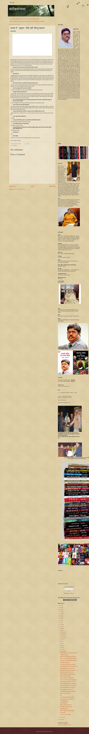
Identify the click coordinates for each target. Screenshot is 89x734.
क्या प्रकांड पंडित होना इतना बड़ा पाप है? (66, 689)
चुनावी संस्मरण (28, 21)
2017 (60, 622)
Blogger (51, 731)
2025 (60, 607)
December (62, 632)
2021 (60, 615)
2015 (60, 626)
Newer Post (12, 186)
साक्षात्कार (37, 18)
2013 (60, 630)
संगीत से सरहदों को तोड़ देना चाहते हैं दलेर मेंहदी (68, 685)
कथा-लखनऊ (36, 21)
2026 (60, 605)
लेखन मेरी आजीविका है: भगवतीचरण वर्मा (67, 678)
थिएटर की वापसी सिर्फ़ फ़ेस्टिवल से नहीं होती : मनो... (68, 683)
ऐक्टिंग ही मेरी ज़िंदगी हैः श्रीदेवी (65, 676)
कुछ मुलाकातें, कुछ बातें (64, 708)
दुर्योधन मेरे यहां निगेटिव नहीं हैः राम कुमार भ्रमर (67, 687)
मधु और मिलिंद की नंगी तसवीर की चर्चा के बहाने (68, 691)
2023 (60, 611)
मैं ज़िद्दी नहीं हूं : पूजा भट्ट (64, 654)
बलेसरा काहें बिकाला (63, 703)
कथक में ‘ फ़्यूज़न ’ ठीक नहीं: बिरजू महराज (67, 710)
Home (32, 186)
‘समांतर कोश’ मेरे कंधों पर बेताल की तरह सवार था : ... (69, 670)
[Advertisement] (64, 122)
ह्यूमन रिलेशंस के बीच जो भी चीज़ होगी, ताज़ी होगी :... (69, 660)
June (61, 643)
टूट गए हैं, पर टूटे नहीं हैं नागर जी (65, 693)
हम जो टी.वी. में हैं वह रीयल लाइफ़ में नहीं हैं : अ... (68, 664)
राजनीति (14, 21)
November (62, 634)
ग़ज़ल (31, 18)
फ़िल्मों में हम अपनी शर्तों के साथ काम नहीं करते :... (68, 656)
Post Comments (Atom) (20, 189)
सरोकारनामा (17, 9)
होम (10, 18)
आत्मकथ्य (13, 18)
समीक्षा (11, 21)
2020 (60, 617)
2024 (60, 609)
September (62, 637)
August (61, 639)
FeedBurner (71, 593)
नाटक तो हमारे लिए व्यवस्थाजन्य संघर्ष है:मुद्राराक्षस (68, 679)
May (61, 645)
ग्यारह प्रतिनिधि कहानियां (64, 701)
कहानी (21, 18)
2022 (60, 613)
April (61, 647)
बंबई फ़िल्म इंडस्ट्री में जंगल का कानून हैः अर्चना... (68, 674)
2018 (60, 620)
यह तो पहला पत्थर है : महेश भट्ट (65, 714)
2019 (60, 618)
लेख (17, 21)
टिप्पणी (23, 21)
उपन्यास (24, 18)
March (61, 649)
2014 (60, 628)
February (62, 651)
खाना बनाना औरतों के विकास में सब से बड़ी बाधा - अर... (69, 666)
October (62, 635)
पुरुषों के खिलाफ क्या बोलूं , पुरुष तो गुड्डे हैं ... (67, 697)
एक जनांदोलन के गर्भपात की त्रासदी (66, 706)
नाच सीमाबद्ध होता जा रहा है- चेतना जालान (67, 668)
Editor (16, 143)
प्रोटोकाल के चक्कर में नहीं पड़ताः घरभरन (66, 672)
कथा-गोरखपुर (42, 21)
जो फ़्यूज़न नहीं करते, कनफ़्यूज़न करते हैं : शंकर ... (68, 681)
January (62, 717)
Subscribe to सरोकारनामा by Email (64, 724)
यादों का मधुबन (62, 712)
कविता (27, 18)
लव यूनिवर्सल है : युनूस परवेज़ (65, 662)
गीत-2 (61, 695)
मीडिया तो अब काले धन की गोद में (65, 704)
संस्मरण (33, 18)
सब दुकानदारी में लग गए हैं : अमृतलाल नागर (67, 699)
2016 (60, 624)
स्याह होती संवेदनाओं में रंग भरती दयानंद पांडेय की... (68, 652)
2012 (60, 719)
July (61, 641)
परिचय (17, 18)
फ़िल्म (20, 21)
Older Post (52, 186)
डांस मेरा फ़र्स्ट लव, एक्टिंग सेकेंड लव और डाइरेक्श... (68, 658)
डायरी (32, 21)
